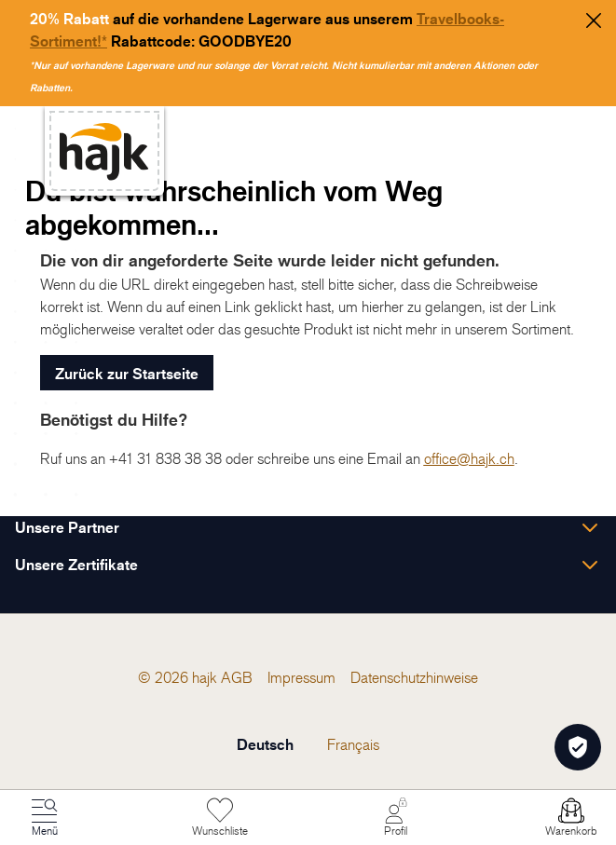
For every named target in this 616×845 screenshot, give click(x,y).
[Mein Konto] (396, 817)
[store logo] (104, 151)
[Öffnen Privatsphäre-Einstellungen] (577, 747)
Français (353, 744)
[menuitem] (237, 677)
